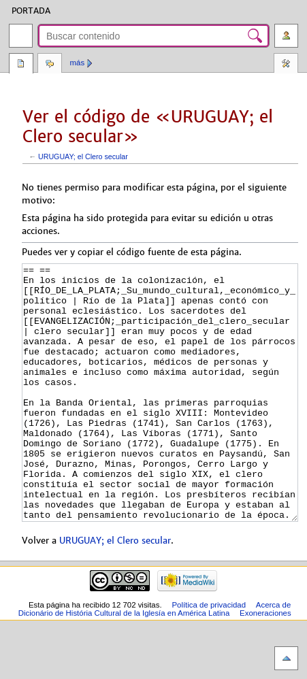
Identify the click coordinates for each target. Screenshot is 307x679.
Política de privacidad (209, 656)
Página (21, 65)
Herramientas (285, 65)
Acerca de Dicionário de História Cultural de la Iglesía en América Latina (154, 660)
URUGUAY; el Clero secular (83, 156)
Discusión (49, 65)
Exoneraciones (265, 664)
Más (77, 63)
